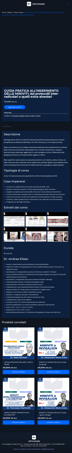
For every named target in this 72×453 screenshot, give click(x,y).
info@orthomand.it (48, 449)
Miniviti (37, 116)
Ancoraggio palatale (18, 116)
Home (4, 12)
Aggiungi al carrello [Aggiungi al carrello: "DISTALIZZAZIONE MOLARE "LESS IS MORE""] (18, 372)
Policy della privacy (34, 449)
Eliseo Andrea (18, 12)
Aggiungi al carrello (14, 107)
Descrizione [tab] (7, 126)
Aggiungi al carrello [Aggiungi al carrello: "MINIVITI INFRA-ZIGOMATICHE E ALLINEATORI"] (18, 422)
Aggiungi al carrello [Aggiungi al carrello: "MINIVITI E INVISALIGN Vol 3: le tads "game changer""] (53, 422)
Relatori (10, 12)
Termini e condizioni (20, 449)
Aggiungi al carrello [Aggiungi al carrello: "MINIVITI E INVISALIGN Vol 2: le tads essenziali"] (53, 372)
